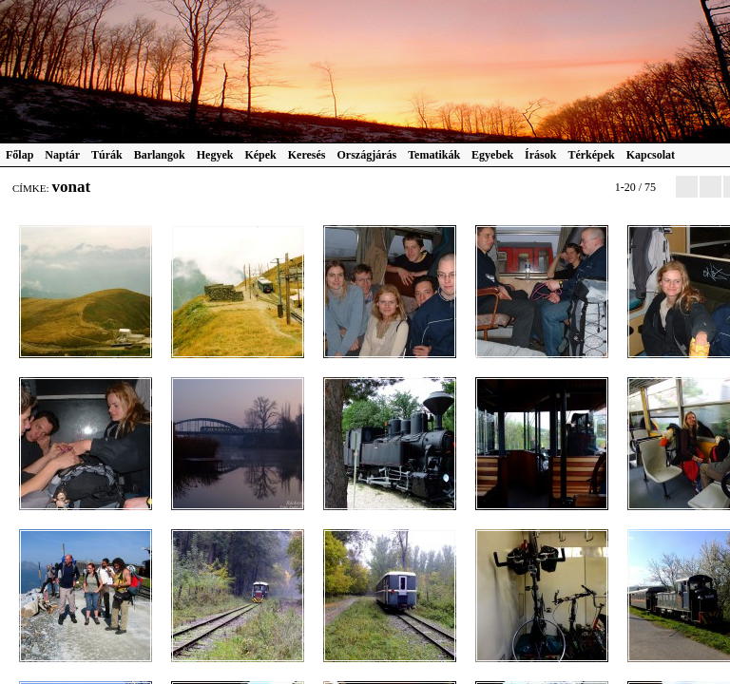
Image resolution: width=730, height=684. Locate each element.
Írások (540, 155)
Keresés (307, 155)
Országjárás (367, 155)
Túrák (107, 155)
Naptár (62, 155)
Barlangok (159, 155)
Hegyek (215, 155)
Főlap (19, 155)
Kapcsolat (650, 155)
